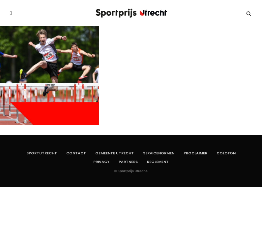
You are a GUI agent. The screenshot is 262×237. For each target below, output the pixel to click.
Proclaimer (195, 153)
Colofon (226, 153)
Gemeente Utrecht (114, 153)
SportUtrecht (41, 153)
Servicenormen (158, 153)
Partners (128, 161)
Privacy (101, 161)
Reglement (158, 161)
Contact (76, 153)
